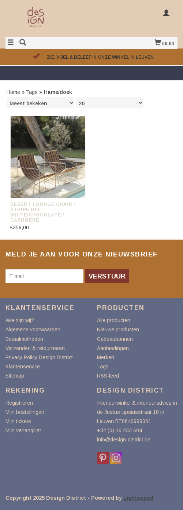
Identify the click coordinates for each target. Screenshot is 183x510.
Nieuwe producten (118, 329)
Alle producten (113, 320)
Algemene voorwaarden (32, 329)
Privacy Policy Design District (39, 357)
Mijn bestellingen (24, 412)
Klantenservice (22, 366)
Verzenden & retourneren (35, 348)
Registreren (19, 403)
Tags (32, 92)
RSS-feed (108, 376)
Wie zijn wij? (19, 320)
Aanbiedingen (113, 348)
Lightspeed (138, 498)
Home (13, 92)
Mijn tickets (18, 421)
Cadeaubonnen (115, 339)
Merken (105, 357)
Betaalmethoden (24, 339)
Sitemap (14, 376)
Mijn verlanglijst (23, 430)
